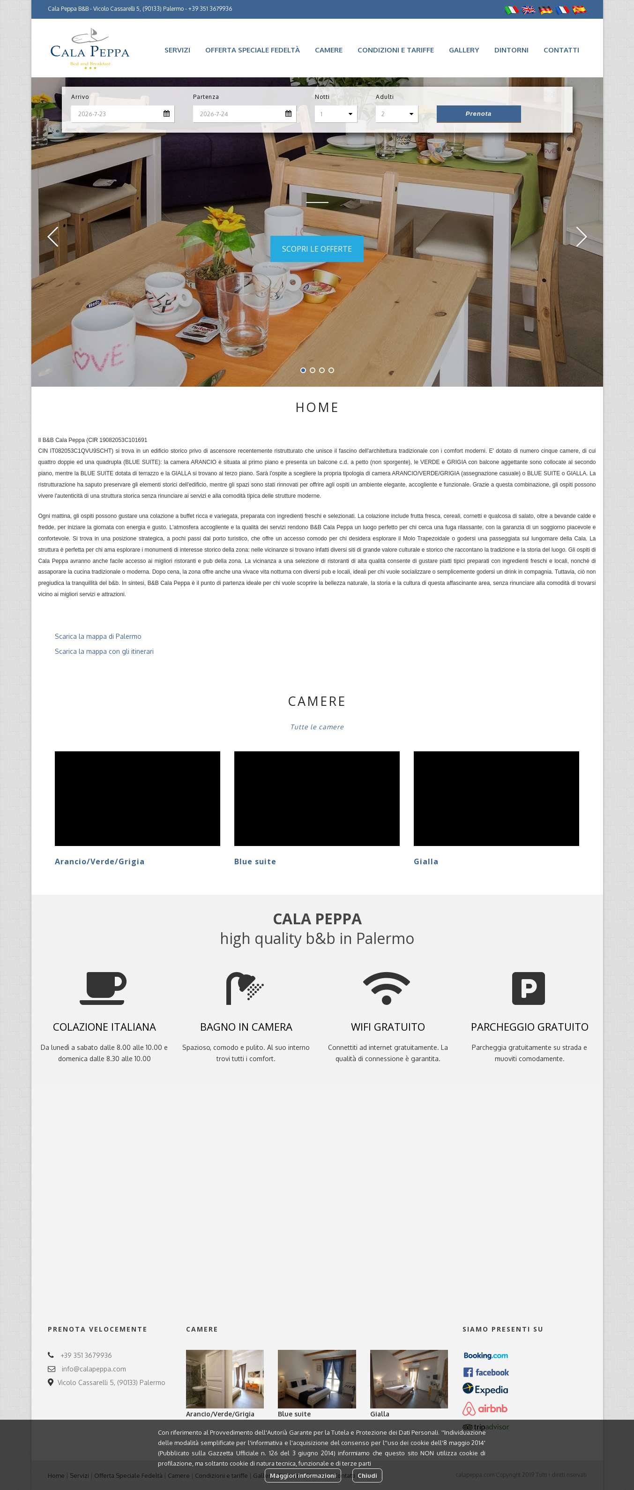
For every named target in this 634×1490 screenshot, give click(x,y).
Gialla (426, 861)
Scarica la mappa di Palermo (90, 636)
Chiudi (367, 1475)
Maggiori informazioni (303, 1475)
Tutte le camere (317, 727)
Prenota (479, 113)
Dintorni (511, 49)
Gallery (464, 49)
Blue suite (255, 861)
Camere (329, 49)
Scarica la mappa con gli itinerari (96, 651)
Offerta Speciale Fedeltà (252, 49)
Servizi (177, 49)
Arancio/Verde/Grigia (100, 861)
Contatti (561, 49)
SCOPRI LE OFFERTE (317, 249)
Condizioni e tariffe (396, 49)
